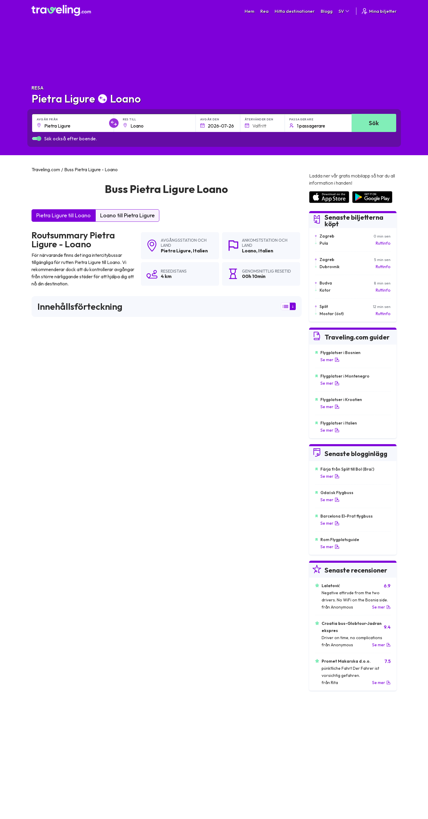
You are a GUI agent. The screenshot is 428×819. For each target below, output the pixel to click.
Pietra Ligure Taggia (143, 595)
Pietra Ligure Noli (229, 584)
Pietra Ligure (176, 251)
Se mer (329, 359)
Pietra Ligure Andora (54, 554)
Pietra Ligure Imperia (54, 584)
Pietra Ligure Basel (231, 554)
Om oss (133, 726)
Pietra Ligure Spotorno (235, 625)
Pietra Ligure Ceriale (232, 595)
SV (344, 11)
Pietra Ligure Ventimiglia (57, 635)
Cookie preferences (236, 732)
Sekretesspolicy (232, 726)
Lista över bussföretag (329, 732)
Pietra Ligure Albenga (234, 615)
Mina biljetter (379, 11)
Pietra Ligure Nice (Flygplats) (62, 564)
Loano (249, 251)
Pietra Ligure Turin (140, 544)
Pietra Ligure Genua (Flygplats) (154, 615)
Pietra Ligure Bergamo (235, 605)
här (66, 413)
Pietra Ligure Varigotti (144, 584)
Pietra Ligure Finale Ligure (59, 574)
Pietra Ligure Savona (144, 605)
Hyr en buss (319, 738)
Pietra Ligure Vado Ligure (59, 605)
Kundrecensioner (324, 726)
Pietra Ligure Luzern (143, 554)
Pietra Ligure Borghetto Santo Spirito (249, 574)
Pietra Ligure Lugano (233, 564)
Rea (264, 11)
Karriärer (316, 719)
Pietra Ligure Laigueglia (146, 574)
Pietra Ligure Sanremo (56, 595)
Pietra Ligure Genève (233, 544)
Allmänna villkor (231, 719)
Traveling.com (89, 791)
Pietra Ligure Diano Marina (149, 625)
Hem (249, 11)
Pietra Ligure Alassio (54, 625)
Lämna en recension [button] (267, 466)
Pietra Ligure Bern (51, 544)
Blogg (327, 11)
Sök (374, 123)
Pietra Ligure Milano (53, 615)
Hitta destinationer (295, 11)
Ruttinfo (383, 243)
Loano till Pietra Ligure (127, 215)
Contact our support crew (70, 745)
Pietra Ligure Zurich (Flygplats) (153, 564)
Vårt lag (133, 732)
